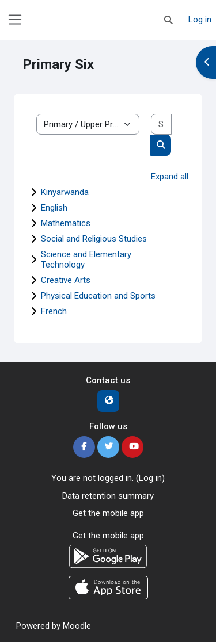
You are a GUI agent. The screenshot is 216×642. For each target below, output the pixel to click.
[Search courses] (161, 124)
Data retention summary (108, 496)
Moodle (77, 626)
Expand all (169, 176)
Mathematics (65, 223)
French (54, 311)
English (54, 207)
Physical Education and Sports (98, 296)
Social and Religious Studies (94, 239)
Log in (199, 19)
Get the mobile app (108, 513)
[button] (168, 20)
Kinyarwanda (65, 192)
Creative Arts (65, 280)
